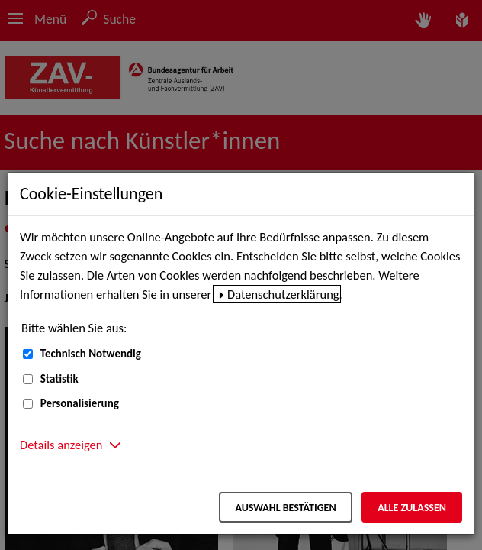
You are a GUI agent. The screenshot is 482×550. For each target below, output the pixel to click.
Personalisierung (79, 403)
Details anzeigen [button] (61, 444)
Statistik (59, 379)
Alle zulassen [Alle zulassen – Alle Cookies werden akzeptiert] (412, 507)
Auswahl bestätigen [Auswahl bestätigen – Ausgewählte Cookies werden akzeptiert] (285, 507)
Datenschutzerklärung (283, 294)
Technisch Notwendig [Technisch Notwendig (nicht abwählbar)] (90, 354)
